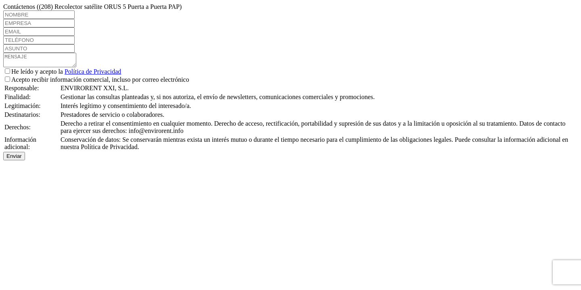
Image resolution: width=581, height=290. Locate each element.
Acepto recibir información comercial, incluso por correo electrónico (97, 82)
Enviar (14, 158)
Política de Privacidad (93, 73)
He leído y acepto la (63, 73)
